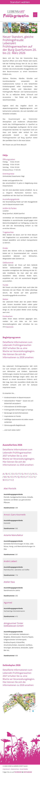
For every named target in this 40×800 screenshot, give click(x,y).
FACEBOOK (18, 772)
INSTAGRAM (27, 772)
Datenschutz (15, 769)
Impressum (6, 769)
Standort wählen (20, 2)
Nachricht (9, 327)
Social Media (24, 769)
